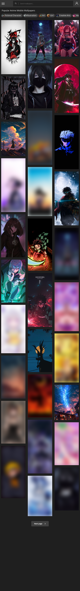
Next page (40, 524)
